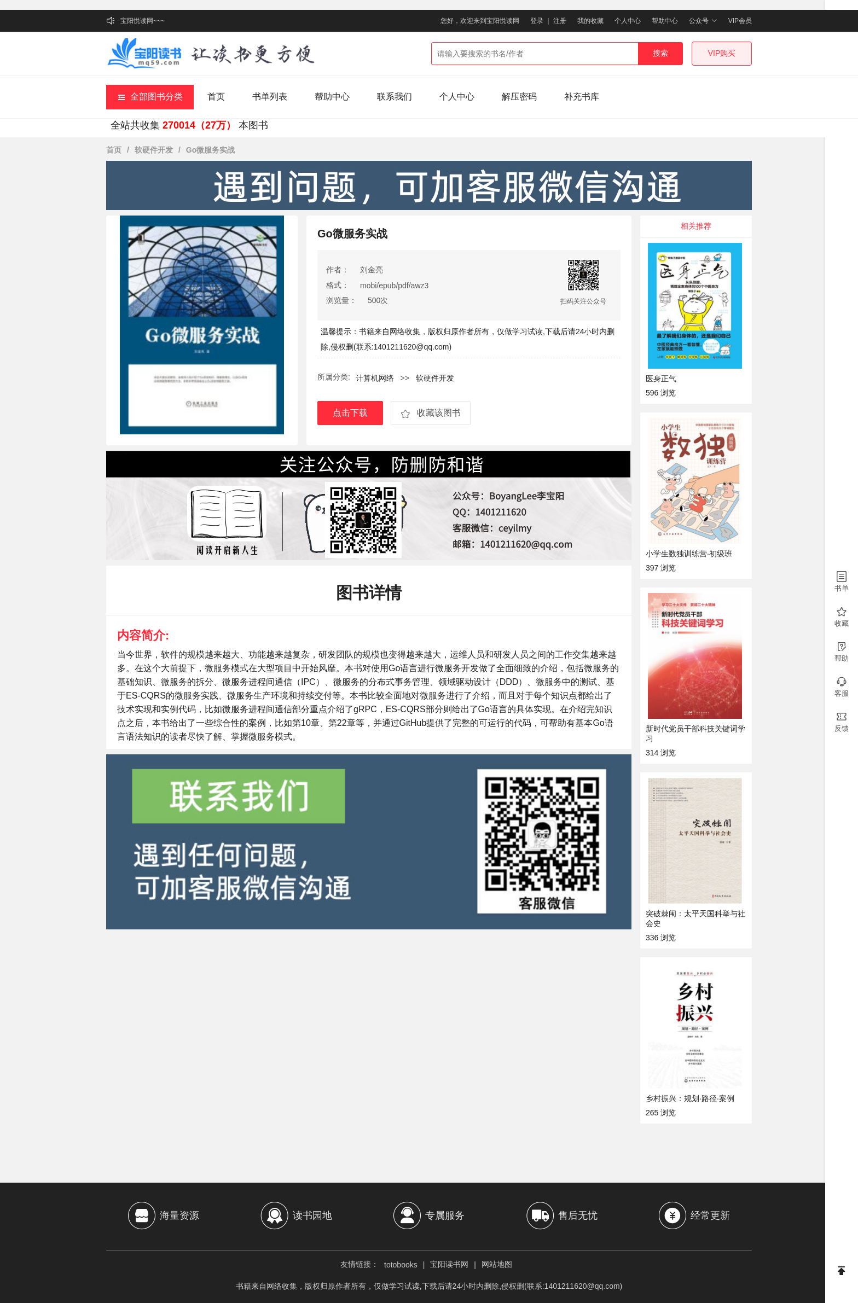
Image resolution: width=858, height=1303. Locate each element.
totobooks (401, 1264)
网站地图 (497, 1264)
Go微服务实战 (210, 150)
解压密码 (519, 96)
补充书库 (581, 96)
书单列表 (269, 96)
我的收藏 (590, 21)
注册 (559, 21)
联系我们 (394, 96)
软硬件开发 (154, 150)
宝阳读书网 (449, 1264)
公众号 (703, 21)
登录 (536, 21)
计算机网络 (376, 378)
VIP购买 (722, 53)
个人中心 (627, 21)
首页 (216, 96)
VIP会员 (740, 21)
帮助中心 (665, 21)
